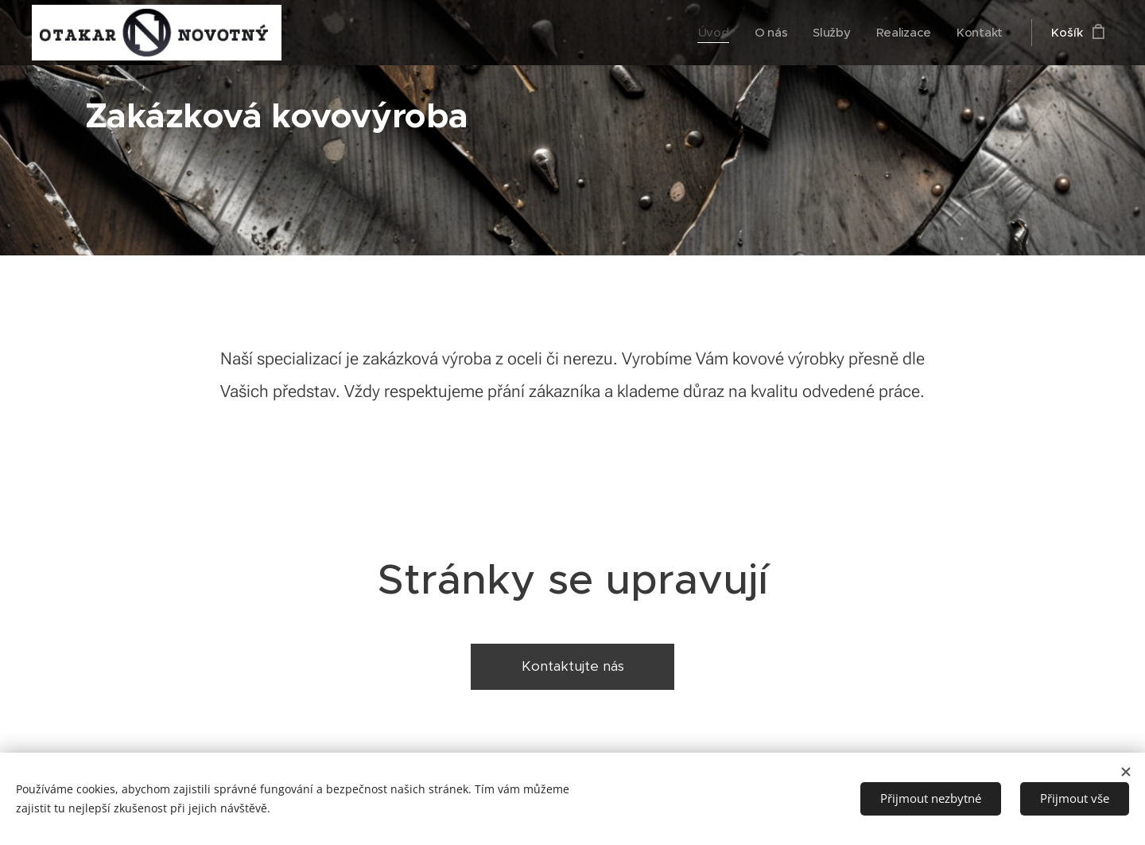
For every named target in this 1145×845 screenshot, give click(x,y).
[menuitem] (711, 33)
